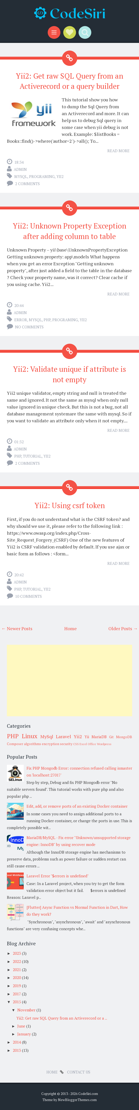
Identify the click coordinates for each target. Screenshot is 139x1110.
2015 (17, 1001)
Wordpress (104, 744)
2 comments (27, 183)
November (26, 1009)
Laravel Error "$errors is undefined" (58, 875)
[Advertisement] (69, 680)
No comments (29, 326)
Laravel (63, 736)
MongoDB (124, 737)
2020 (17, 977)
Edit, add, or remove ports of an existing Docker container (77, 806)
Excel (83, 744)
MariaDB (99, 736)
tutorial (32, 456)
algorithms (32, 744)
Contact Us (78, 1072)
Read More (118, 150)
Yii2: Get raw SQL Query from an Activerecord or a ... (61, 1018)
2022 (17, 961)
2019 (17, 985)
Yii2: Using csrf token (69, 505)
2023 (17, 953)
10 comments (28, 596)
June (21, 1026)
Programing (42, 176)
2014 (17, 1042)
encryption (50, 744)
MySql (20, 176)
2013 (17, 1050)
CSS (76, 744)
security (66, 744)
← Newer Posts (16, 628)
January (24, 1033)
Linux (29, 736)
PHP (47, 319)
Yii (86, 736)
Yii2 (60, 176)
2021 (17, 969)
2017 (17, 993)
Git (111, 737)
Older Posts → (123, 628)
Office (92, 744)
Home (70, 628)
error (20, 319)
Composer (15, 744)
